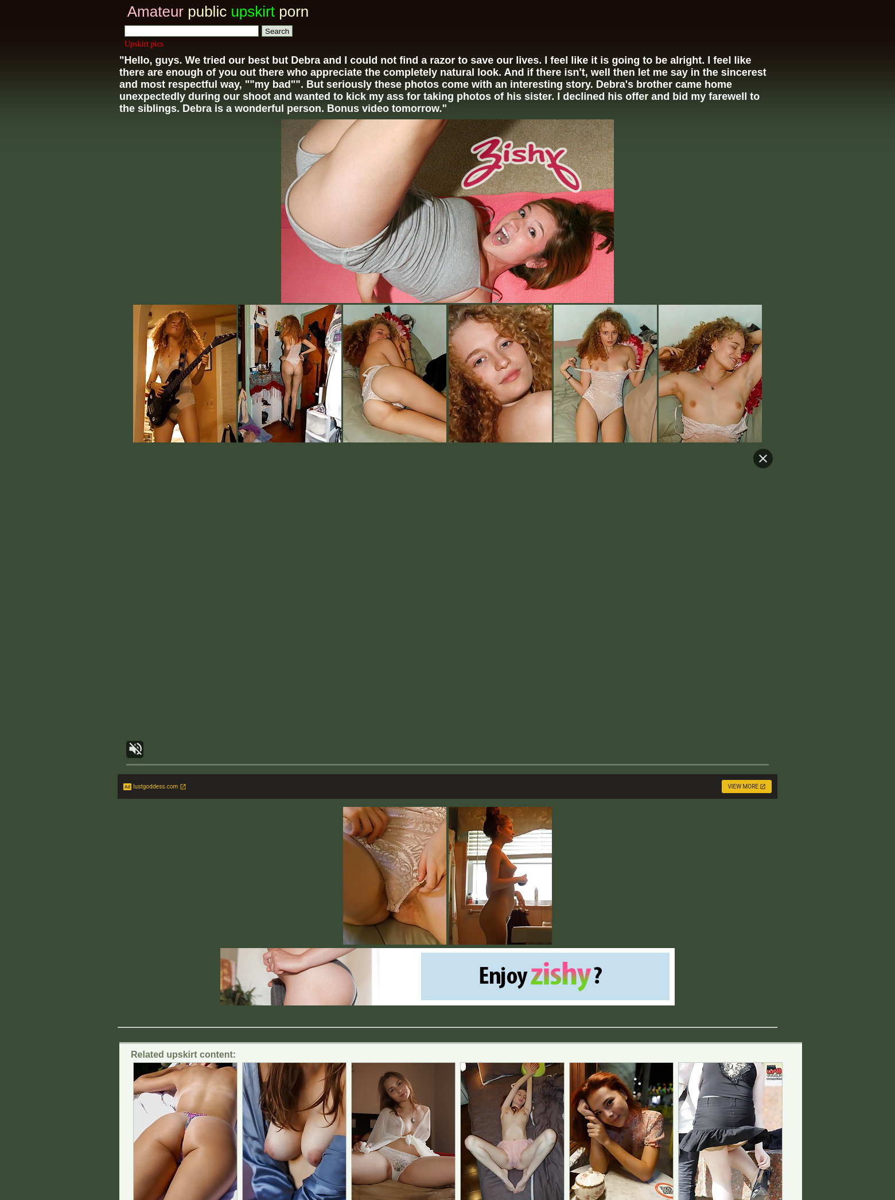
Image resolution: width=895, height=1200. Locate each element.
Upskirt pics (144, 44)
